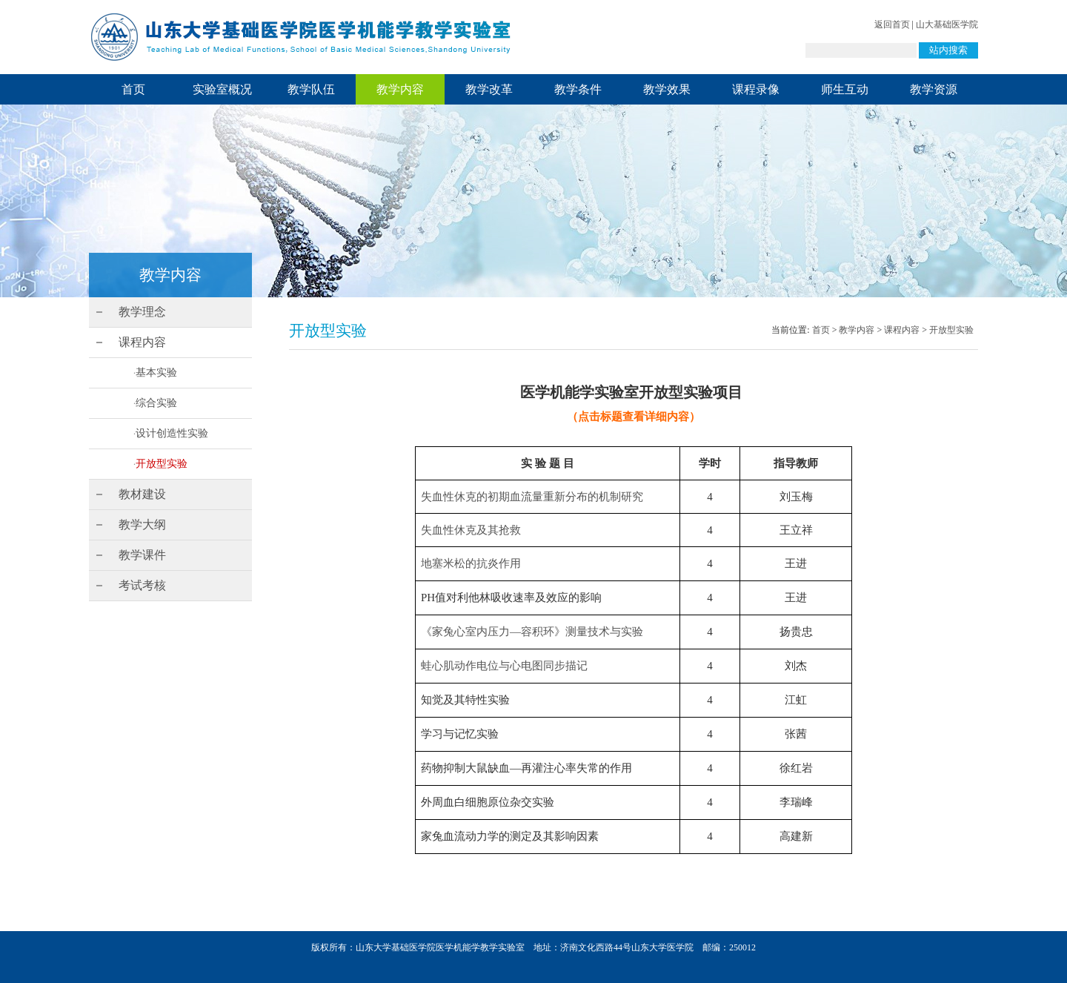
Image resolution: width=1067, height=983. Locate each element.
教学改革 (489, 89)
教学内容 (400, 89)
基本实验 (156, 372)
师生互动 (844, 89)
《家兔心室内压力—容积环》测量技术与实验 (532, 632)
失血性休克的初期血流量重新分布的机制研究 (532, 497)
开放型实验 (161, 463)
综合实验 (156, 402)
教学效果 (667, 89)
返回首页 (892, 24)
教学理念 (142, 311)
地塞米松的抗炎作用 (471, 563)
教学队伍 (311, 89)
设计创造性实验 (172, 433)
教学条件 (578, 89)
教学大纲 (142, 524)
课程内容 (142, 342)
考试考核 (142, 585)
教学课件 (142, 555)
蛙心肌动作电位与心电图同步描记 (504, 666)
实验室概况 (222, 89)
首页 (133, 89)
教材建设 (142, 494)
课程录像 (756, 89)
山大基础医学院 (947, 24)
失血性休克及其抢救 (471, 530)
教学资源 (933, 89)
